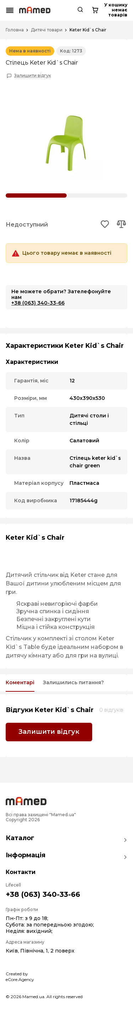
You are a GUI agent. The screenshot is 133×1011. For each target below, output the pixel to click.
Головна (15, 29)
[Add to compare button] (121, 225)
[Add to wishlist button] (105, 225)
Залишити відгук (32, 75)
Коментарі (20, 682)
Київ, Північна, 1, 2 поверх (40, 951)
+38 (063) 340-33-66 (38, 303)
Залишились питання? (73, 682)
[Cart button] (121, 10)
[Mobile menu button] (10, 10)
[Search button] (103, 10)
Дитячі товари (46, 29)
